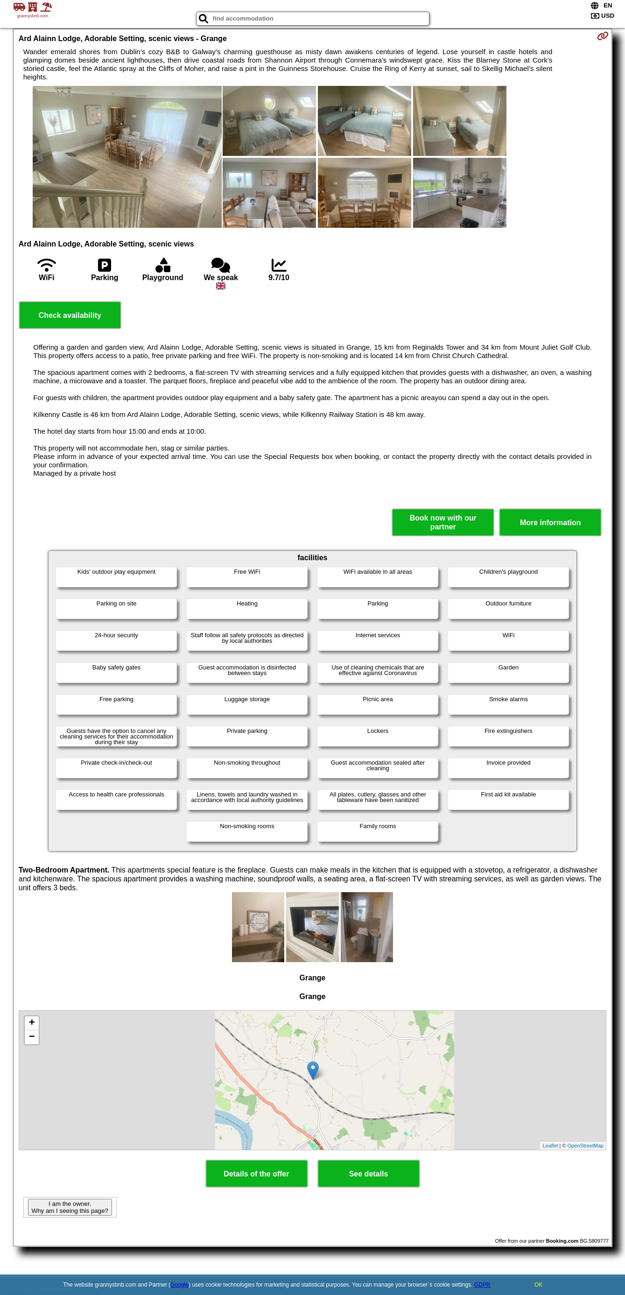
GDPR (482, 1284)
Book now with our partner (443, 522)
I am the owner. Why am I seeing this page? (70, 1207)
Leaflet (550, 1145)
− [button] (32, 1037)
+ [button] (32, 1023)
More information (550, 523)
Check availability (70, 315)
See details (368, 1174)
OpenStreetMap (586, 1145)
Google (179, 1284)
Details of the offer (256, 1174)
